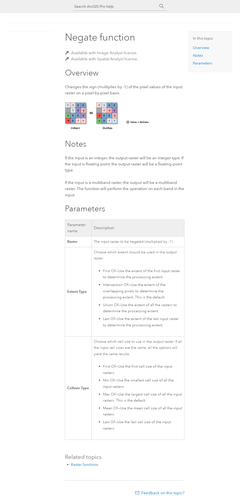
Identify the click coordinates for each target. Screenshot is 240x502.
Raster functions (84, 464)
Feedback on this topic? (162, 493)
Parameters (202, 63)
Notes (198, 55)
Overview (201, 48)
